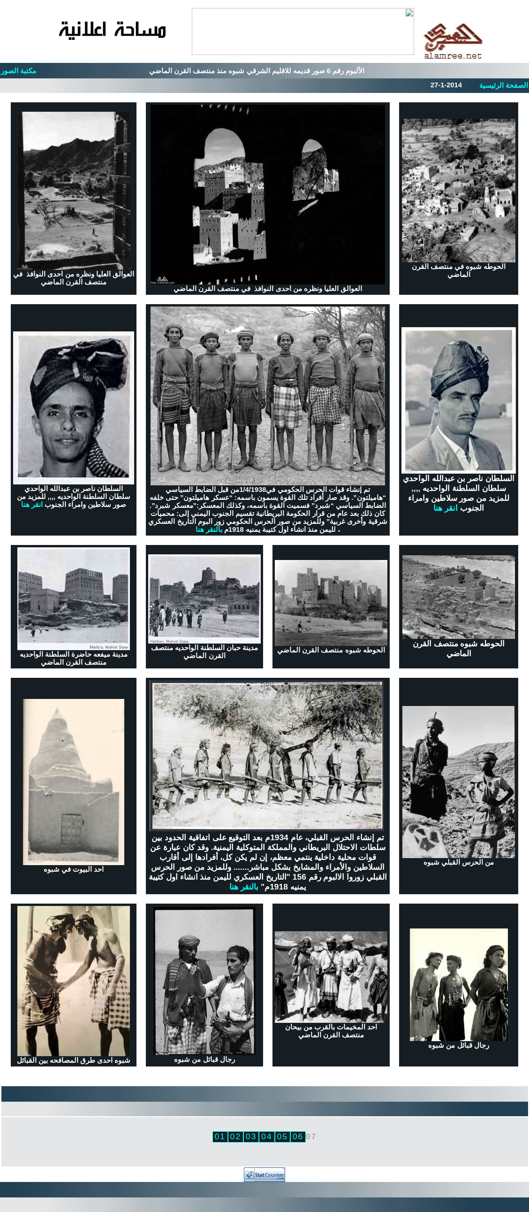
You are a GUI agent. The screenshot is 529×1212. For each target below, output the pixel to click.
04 (266, 1136)
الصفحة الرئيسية (503, 85)
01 (220, 1136)
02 (235, 1136)
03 (251, 1136)
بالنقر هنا (209, 529)
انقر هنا (32, 504)
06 (298, 1136)
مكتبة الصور (18, 71)
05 (282, 1136)
